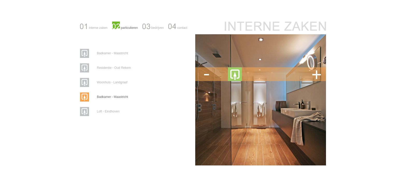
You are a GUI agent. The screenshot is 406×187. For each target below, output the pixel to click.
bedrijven (157, 28)
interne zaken (98, 28)
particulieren (129, 28)
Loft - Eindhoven (108, 111)
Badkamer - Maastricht (112, 53)
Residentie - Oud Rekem (114, 68)
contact (182, 28)
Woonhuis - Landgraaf (112, 82)
